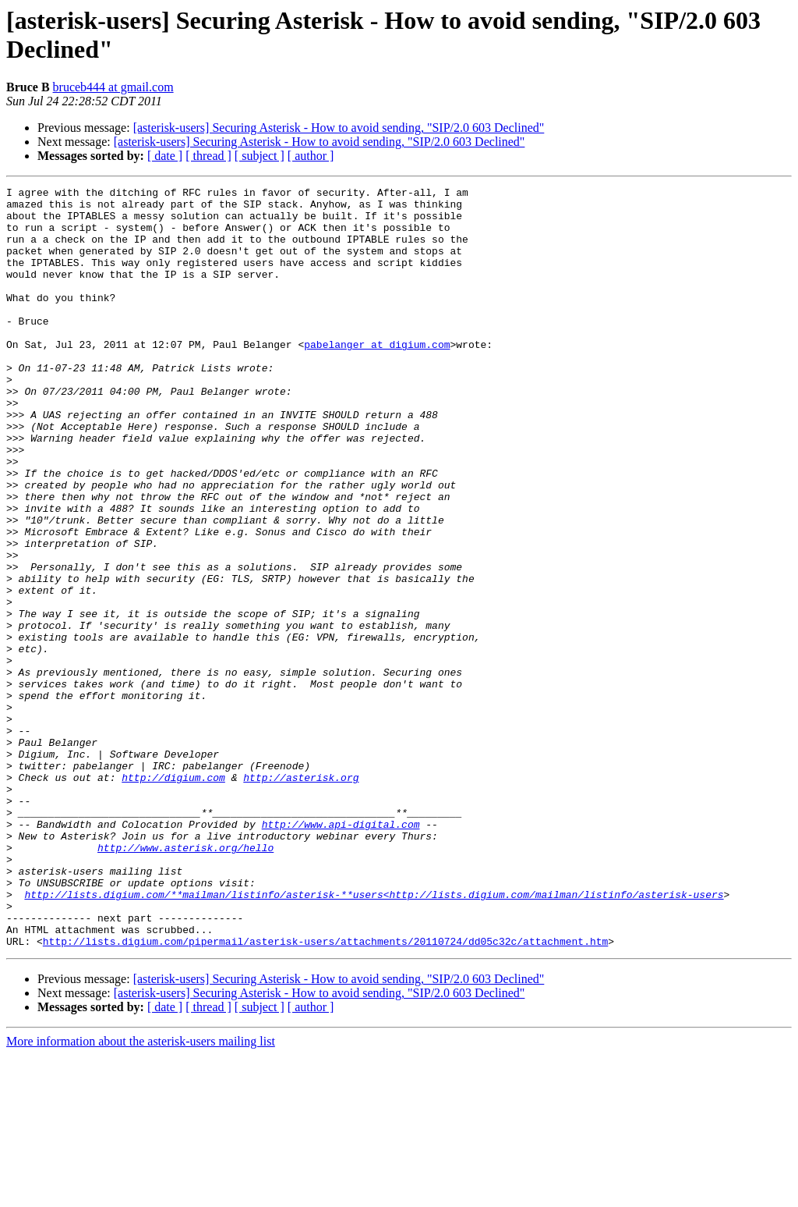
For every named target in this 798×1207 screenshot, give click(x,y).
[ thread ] (208, 155)
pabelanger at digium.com (377, 377)
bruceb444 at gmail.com (113, 87)
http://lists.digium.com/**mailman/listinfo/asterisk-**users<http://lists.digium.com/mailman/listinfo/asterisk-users (373, 1037)
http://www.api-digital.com (341, 953)
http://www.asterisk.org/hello (185, 981)
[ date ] (164, 155)
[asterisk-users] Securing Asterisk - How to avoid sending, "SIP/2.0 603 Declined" (339, 127)
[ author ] (311, 155)
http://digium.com (173, 896)
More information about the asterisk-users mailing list (140, 1193)
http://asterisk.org (300, 896)
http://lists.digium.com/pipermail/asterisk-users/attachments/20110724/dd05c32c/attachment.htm (325, 1093)
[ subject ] (259, 155)
